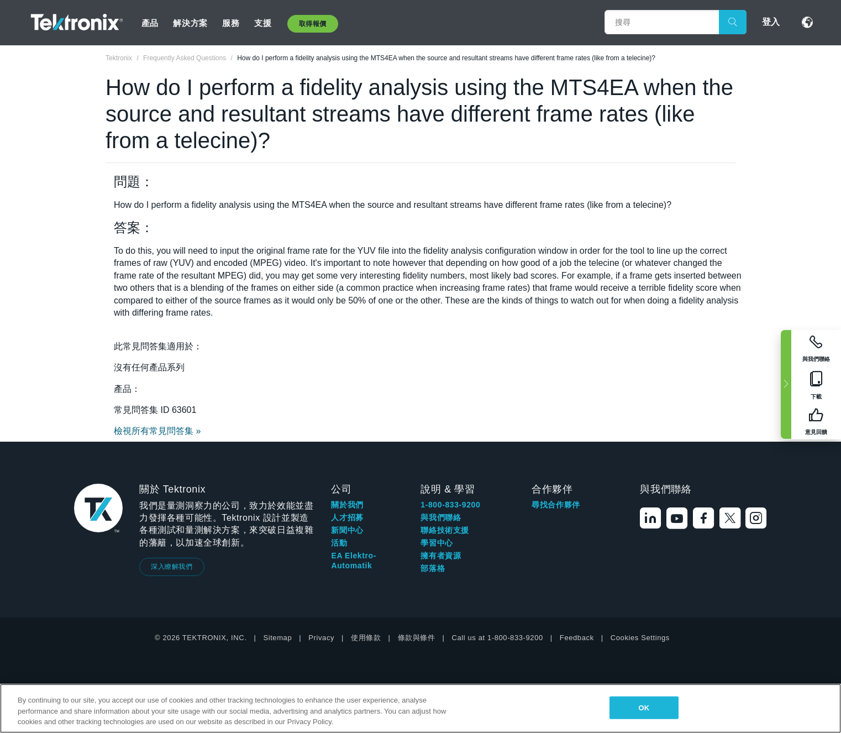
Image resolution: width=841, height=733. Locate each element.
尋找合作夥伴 (556, 504)
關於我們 (347, 504)
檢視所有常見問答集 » (157, 431)
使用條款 (366, 637)
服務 (230, 23)
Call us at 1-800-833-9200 (497, 637)
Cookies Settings (640, 637)
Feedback (577, 637)
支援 (262, 23)
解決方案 (190, 23)
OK (644, 707)
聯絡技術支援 (444, 530)
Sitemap (277, 637)
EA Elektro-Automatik (353, 560)
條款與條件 (416, 637)
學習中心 (436, 542)
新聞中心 (347, 530)
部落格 (432, 568)
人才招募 (347, 517)
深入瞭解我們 (172, 566)
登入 (771, 22)
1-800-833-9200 (450, 504)
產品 (150, 23)
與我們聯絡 (440, 517)
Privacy (321, 637)
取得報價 (313, 24)
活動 (339, 542)
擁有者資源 (440, 555)
